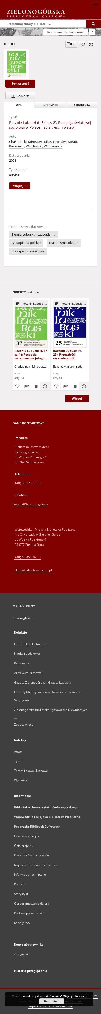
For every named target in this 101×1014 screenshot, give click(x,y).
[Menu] (95, 4)
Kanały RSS (22, 923)
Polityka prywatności (28, 913)
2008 (12, 160)
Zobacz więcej (24, 724)
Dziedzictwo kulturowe (30, 644)
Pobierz (19, 96)
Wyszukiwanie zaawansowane (65, 32)
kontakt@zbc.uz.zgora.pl (31, 504)
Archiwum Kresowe (28, 673)
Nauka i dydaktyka (27, 653)
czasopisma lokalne (63, 243)
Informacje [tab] (50, 105)
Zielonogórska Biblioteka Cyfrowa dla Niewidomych (51, 710)
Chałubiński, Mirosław (25, 142)
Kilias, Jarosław (55, 142)
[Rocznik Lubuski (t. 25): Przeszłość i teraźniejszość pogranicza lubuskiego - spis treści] (70, 324)
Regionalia (21, 663)
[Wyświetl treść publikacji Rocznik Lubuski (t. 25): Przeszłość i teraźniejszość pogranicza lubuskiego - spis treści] (74, 386)
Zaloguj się (22, 954)
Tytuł (17, 761)
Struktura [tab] (82, 105)
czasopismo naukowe (28, 251)
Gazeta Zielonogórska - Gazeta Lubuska (42, 682)
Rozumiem (51, 1001)
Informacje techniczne (30, 874)
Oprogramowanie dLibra (31, 903)
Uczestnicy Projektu (28, 836)
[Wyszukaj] (93, 24)
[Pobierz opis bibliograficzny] (26, 386)
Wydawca (21, 780)
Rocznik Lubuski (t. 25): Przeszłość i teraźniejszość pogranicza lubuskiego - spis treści (67, 354)
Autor (18, 751)
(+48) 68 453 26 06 (27, 557)
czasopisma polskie (26, 243)
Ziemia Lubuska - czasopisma (33, 234)
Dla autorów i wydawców (32, 855)
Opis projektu (23, 845)
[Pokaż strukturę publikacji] (31, 304)
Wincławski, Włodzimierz (44, 146)
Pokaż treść (20, 83)
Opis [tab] (19, 105)
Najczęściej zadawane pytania (35, 865)
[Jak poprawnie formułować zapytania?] (92, 32)
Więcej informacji (74, 996)
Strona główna (24, 618)
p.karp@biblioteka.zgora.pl (33, 570)
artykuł (14, 175)
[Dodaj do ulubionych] (82, 44)
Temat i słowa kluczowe (31, 770)
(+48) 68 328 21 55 (27, 483)
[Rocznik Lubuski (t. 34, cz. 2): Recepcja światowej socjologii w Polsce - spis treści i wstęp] (16, 64)
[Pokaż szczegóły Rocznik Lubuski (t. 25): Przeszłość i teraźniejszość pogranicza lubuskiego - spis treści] (83, 386)
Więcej (77, 398)
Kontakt (19, 884)
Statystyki (21, 894)
